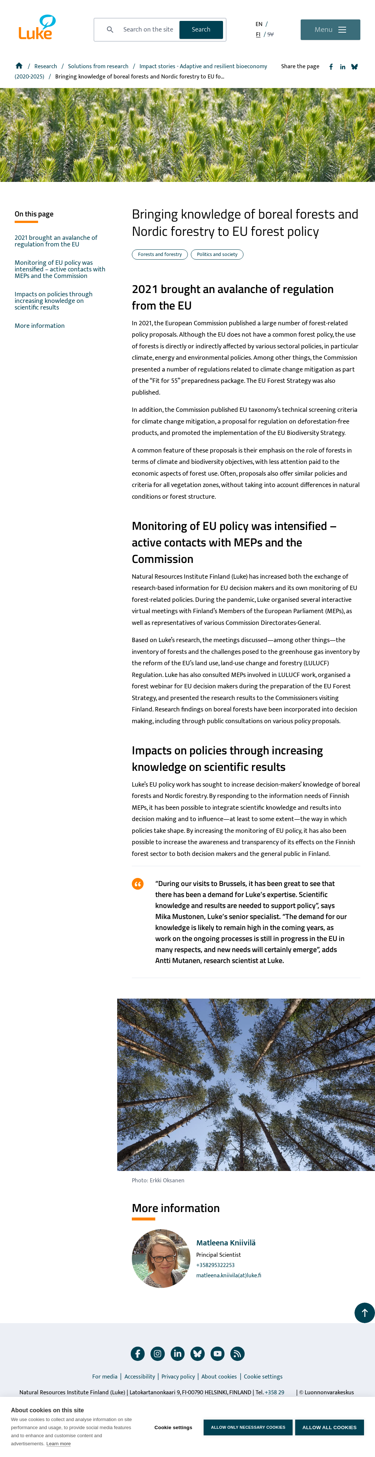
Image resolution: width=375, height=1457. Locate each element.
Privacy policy (178, 1377)
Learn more (59, 1443)
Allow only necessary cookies (247, 1427)
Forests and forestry (160, 254)
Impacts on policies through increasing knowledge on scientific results (54, 301)
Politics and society (217, 254)
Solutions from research (99, 67)
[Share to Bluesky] (354, 66)
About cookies (219, 1377)
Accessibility (140, 1377)
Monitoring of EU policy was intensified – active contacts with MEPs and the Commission (60, 269)
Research (46, 67)
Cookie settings (263, 1377)
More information (40, 326)
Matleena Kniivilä (226, 1243)
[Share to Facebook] (331, 66)
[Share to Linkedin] (342, 66)
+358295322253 (215, 1265)
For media (105, 1377)
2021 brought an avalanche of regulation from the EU (56, 241)
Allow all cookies (329, 1427)
